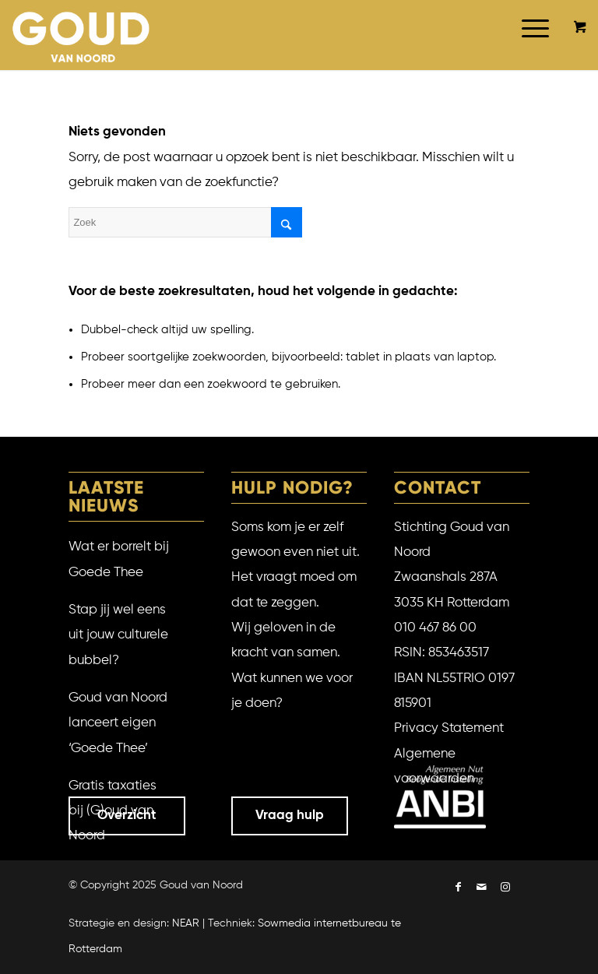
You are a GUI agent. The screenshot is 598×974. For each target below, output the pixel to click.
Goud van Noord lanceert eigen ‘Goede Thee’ (118, 723)
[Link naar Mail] (482, 888)
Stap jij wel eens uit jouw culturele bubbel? (118, 635)
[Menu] (527, 51)
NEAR (185, 923)
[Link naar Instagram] (505, 888)
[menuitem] (532, 51)
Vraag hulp (289, 815)
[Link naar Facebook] (458, 888)
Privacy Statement (449, 728)
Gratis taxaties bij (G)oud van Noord (113, 811)
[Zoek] (185, 222)
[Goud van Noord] (82, 35)
